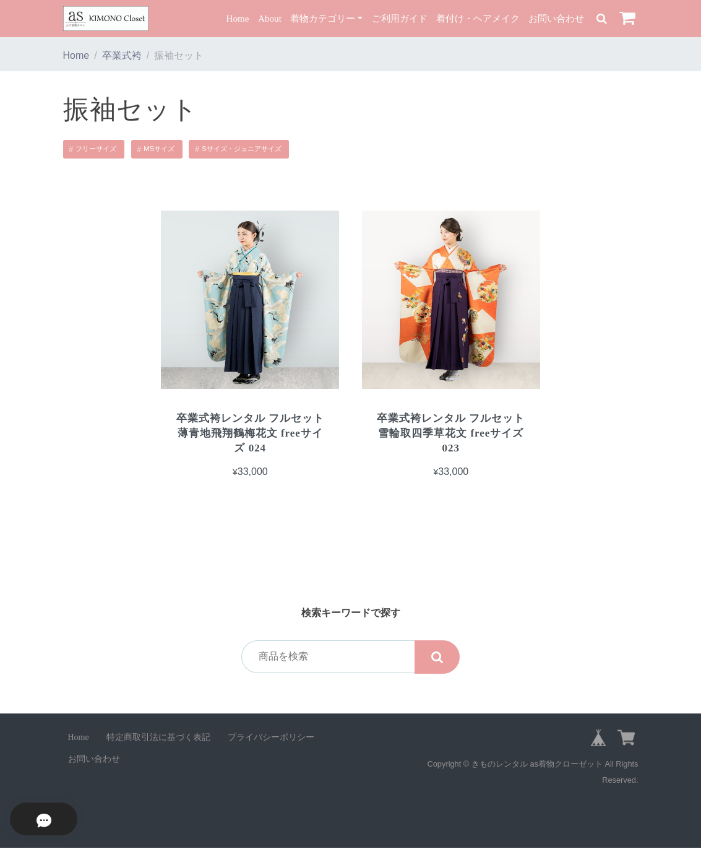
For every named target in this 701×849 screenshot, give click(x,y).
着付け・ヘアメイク (478, 18)
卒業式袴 (122, 55)
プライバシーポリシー (271, 738)
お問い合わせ (556, 18)
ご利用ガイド (400, 18)
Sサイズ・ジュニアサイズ (241, 148)
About (270, 18)
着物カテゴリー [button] (322, 18)
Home (237, 18)
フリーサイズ (95, 148)
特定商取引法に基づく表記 (158, 738)
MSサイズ (159, 148)
